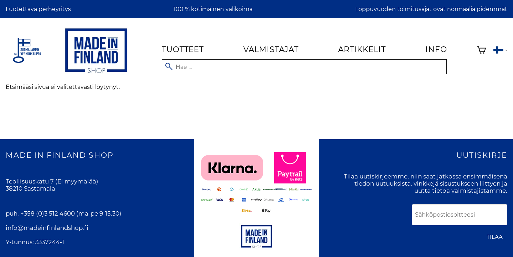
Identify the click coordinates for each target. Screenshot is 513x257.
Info (436, 49)
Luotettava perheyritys (38, 9)
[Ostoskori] (481, 50)
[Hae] (304, 66)
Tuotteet (182, 49)
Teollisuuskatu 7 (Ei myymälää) (52, 181)
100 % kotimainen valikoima (213, 9)
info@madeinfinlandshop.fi (47, 227)
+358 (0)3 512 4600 (47, 213)
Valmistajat (271, 49)
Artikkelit (362, 49)
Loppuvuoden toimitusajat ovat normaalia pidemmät (431, 9)
